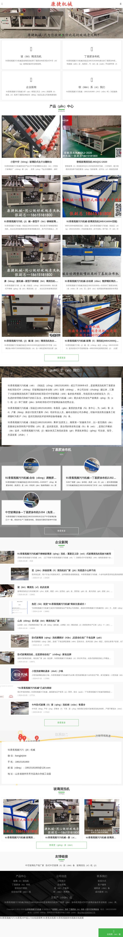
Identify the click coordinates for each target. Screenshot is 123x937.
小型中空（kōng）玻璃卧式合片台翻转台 (31, 204)
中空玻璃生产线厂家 (34, 886)
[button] (61, 35)
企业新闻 (31, 90)
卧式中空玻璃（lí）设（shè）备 (60, 886)
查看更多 (61, 367)
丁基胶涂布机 (92, 57)
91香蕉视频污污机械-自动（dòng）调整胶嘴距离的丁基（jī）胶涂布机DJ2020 (50, 503)
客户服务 (102, 915)
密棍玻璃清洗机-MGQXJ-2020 (92, 204)
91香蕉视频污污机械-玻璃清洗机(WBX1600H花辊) (91, 263)
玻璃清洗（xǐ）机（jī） (87, 886)
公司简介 (61, 911)
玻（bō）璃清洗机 (31, 57)
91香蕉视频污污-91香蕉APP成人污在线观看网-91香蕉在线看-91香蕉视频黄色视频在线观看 (42, 935)
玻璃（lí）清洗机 (21, 911)
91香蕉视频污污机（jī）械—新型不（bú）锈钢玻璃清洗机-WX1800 (38, 263)
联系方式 (102, 911)
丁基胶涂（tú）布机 (21, 915)
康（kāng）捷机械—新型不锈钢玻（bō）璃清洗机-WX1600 (34, 323)
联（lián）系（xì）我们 (92, 90)
